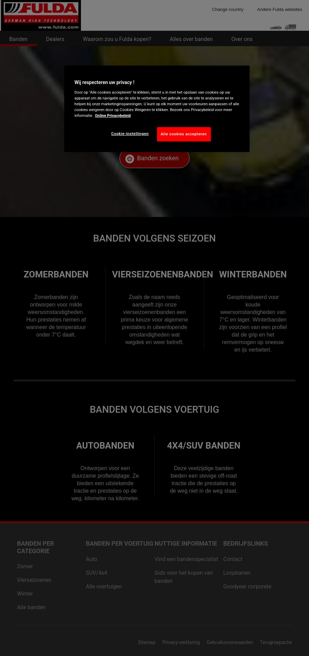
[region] (157, 109)
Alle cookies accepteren (184, 134)
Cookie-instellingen (130, 133)
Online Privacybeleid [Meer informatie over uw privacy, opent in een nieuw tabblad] (113, 115)
